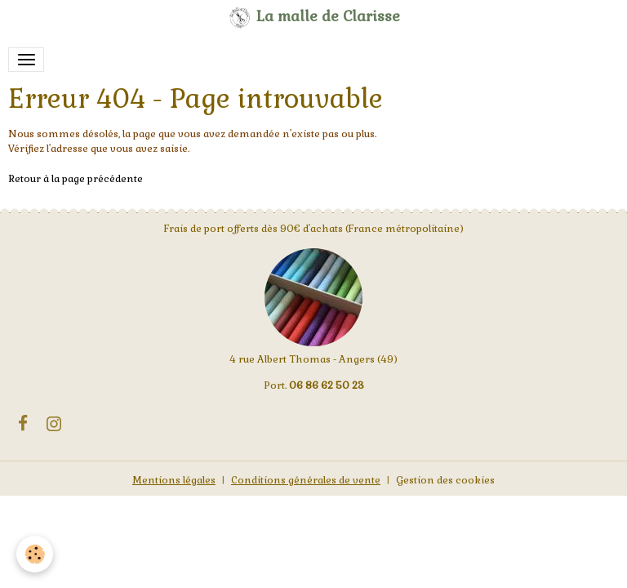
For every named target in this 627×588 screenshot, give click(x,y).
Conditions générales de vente (305, 480)
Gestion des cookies (445, 480)
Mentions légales (174, 480)
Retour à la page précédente (75, 178)
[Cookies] (34, 554)
